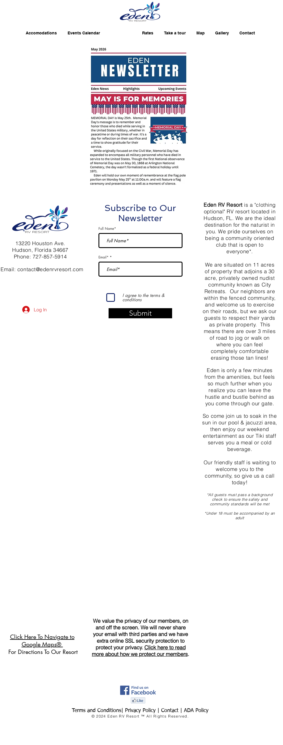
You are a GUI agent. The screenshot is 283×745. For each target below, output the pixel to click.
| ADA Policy (194, 710)
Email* (103, 257)
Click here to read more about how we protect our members (140, 650)
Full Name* (107, 228)
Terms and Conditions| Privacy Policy (114, 710)
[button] (138, 115)
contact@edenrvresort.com (50, 269)
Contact (170, 710)
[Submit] (140, 313)
